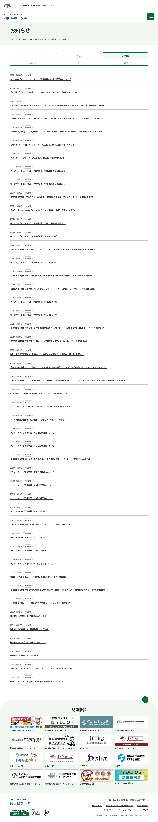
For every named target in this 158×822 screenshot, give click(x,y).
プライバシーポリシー (126, 810)
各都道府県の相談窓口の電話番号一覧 (119, 805)
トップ (12, 39)
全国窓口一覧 (97, 805)
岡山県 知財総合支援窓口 (38, 39)
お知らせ (53, 39)
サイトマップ (143, 810)
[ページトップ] (145, 699)
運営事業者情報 (142, 805)
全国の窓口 (22, 39)
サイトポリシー (109, 810)
